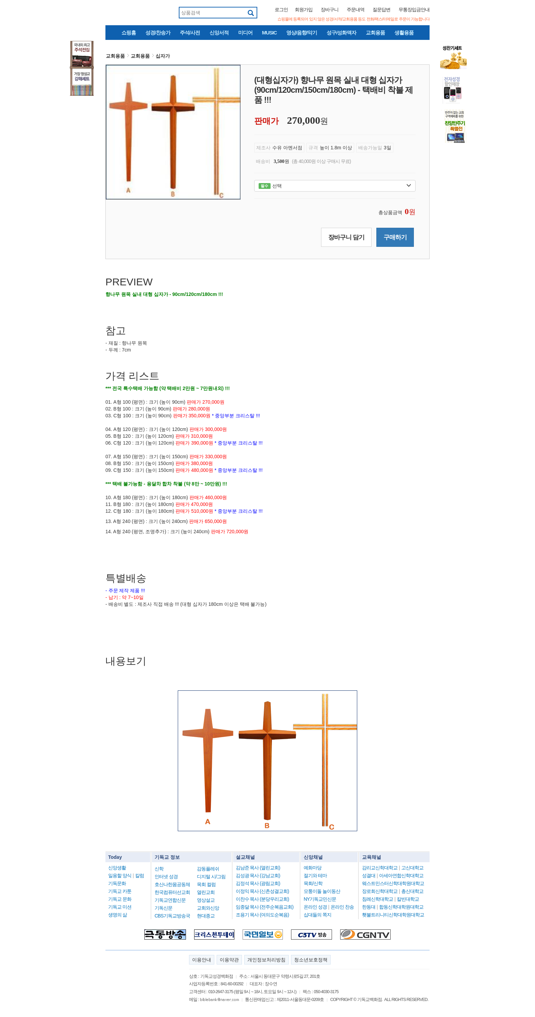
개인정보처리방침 (266, 959)
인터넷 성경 (166, 876)
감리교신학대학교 (379, 867)
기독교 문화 (119, 899)
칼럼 (139, 875)
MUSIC (269, 32)
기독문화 (117, 883)
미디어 (245, 32)
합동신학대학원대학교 (401, 907)
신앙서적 (219, 32)
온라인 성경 (315, 907)
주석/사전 (190, 32)
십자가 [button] (163, 56)
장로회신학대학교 (379, 891)
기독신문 (163, 908)
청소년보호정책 (311, 959)
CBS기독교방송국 (172, 915)
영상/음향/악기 (301, 32)
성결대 (368, 875)
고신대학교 (412, 867)
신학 (159, 868)
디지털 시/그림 (211, 876)
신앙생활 (117, 867)
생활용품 (404, 32)
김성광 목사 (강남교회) (258, 875)
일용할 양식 (119, 875)
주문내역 (355, 9)
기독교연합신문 (170, 900)
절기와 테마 (315, 875)
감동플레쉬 (208, 868)
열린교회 (206, 892)
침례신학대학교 (377, 899)
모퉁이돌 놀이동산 (322, 891)
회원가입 (304, 9)
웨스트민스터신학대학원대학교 (393, 883)
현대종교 (206, 915)
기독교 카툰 (119, 891)
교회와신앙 (208, 908)
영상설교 (206, 900)
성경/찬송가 (157, 32)
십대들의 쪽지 (317, 914)
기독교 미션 (119, 907)
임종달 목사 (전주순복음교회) (264, 907)
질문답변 (381, 9)
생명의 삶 (117, 914)
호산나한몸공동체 (172, 884)
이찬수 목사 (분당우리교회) (262, 899)
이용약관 (229, 959)
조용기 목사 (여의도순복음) (262, 914)
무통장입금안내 (414, 9)
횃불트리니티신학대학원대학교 (393, 914)
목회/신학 (313, 883)
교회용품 (375, 32)
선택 (335, 186)
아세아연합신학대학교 (401, 875)
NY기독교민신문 (320, 899)
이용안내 (201, 959)
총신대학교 (412, 891)
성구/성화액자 (341, 32)
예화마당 (312, 867)
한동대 (368, 907)
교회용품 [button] (115, 56)
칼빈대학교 (408, 899)
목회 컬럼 (206, 884)
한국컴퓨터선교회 (172, 892)
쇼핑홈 (128, 32)
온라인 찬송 (342, 907)
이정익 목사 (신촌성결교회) (262, 891)
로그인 (281, 9)
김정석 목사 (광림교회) (258, 883)
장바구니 (329, 9)
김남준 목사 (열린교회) (258, 867)
